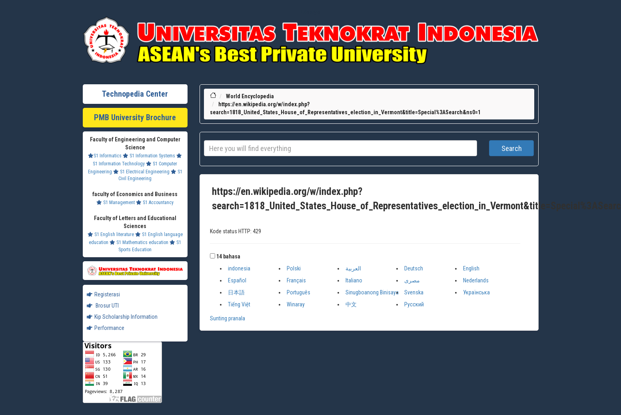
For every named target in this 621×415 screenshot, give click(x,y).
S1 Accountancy (155, 202)
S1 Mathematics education (139, 242)
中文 (351, 304)
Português (298, 292)
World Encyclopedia (250, 96)
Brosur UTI (103, 305)
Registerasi (103, 294)
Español (237, 280)
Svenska (413, 292)
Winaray (296, 304)
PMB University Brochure (135, 117)
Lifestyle (310, 12)
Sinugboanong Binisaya (372, 292)
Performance (105, 328)
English (471, 268)
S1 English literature (111, 234)
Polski (294, 268)
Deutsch (413, 268)
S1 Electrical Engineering (141, 172)
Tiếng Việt (239, 304)
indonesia (239, 268)
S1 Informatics (105, 156)
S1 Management (115, 202)
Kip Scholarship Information (122, 317)
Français (296, 280)
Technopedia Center (135, 94)
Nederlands (476, 280)
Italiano (353, 280)
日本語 (236, 292)
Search (511, 148)
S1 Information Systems (149, 156)
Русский (414, 304)
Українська (476, 292)
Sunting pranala (227, 318)
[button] (212, 255)
